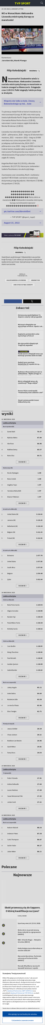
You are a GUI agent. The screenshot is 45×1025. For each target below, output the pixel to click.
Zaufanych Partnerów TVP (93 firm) (22, 993)
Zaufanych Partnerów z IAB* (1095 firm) (20, 991)
